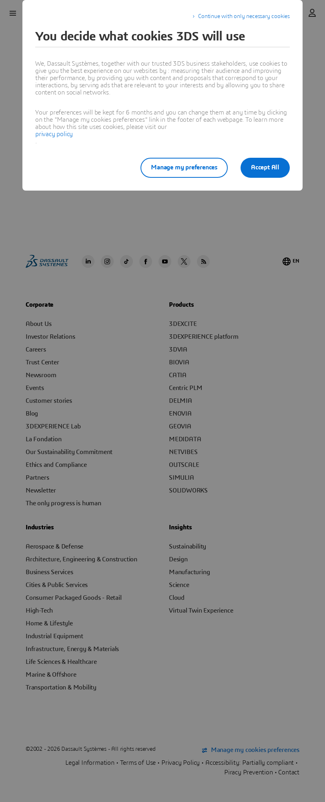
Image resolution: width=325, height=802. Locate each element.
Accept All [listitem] (265, 167)
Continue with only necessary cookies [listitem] (244, 16)
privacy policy (54, 134)
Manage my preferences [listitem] (184, 167)
